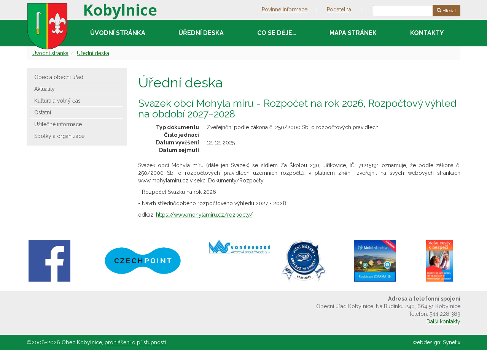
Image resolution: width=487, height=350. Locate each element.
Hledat (446, 10)
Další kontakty (443, 321)
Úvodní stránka (117, 32)
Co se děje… (276, 32)
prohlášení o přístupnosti (135, 342)
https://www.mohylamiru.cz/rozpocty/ (204, 215)
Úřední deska (201, 32)
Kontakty (427, 32)
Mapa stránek (353, 32)
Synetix (451, 342)
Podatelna (339, 9)
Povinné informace (284, 9)
